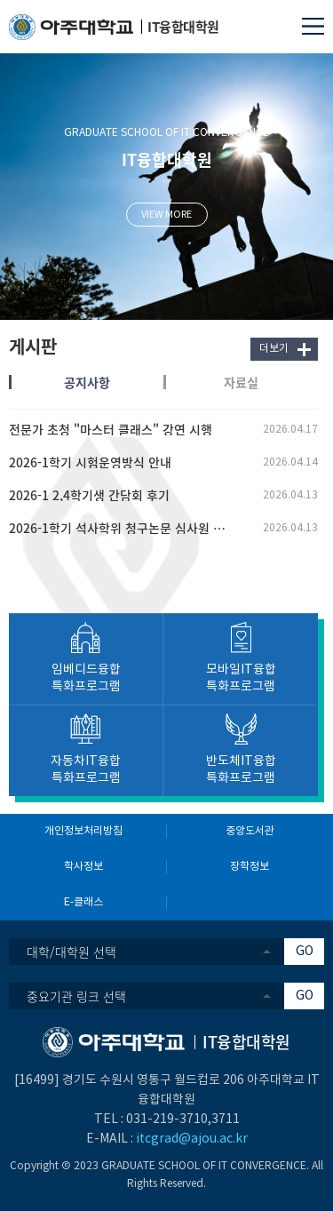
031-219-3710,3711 (183, 1119)
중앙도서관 (250, 831)
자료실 (241, 382)
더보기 (274, 349)
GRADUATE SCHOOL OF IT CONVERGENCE (166, 133)
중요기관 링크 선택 (76, 996)
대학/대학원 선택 (71, 951)
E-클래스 (83, 902)
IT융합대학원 (167, 159)
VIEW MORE (166, 214)
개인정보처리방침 (83, 831)
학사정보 (83, 866)
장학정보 (249, 866)
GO (304, 951)
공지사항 (87, 382)
